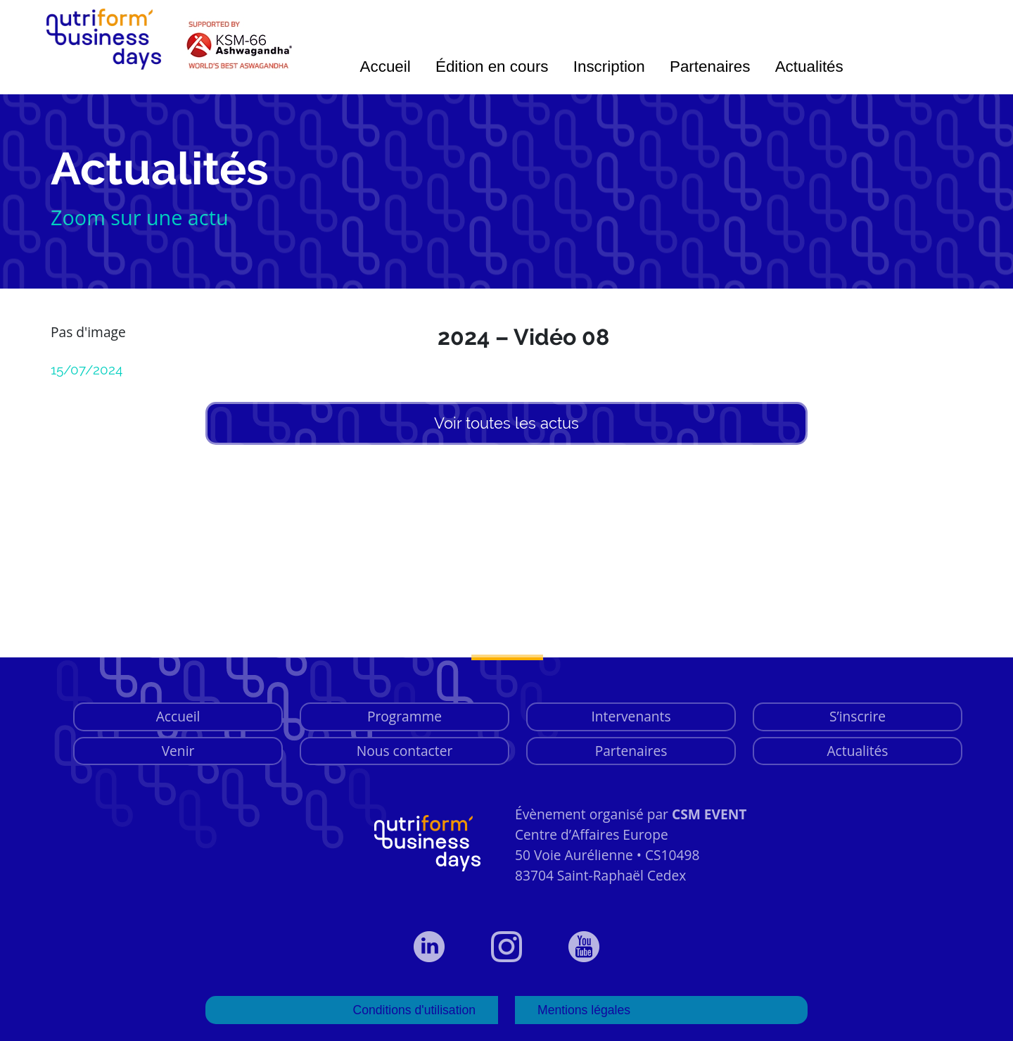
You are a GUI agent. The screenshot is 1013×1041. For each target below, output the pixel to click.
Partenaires (710, 66)
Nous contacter (405, 750)
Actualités (809, 66)
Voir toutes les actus (506, 423)
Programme (404, 716)
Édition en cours (492, 66)
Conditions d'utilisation (414, 1010)
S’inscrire (857, 716)
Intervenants (630, 716)
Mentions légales (583, 1010)
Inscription (609, 66)
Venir (178, 750)
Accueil (385, 66)
